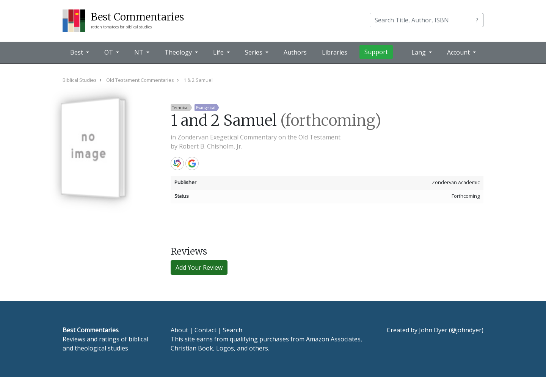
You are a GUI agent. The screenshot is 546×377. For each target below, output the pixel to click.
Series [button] (254, 52)
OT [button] (109, 52)
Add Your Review (199, 267)
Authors (295, 52)
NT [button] (139, 52)
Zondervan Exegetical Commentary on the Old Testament (258, 137)
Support (376, 52)
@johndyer (466, 330)
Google (192, 163)
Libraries (334, 52)
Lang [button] (419, 52)
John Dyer (433, 330)
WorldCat (177, 163)
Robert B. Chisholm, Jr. (210, 146)
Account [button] (459, 52)
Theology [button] (179, 52)
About (179, 330)
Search (232, 330)
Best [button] (77, 52)
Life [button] (219, 52)
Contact (206, 330)
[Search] (420, 20)
